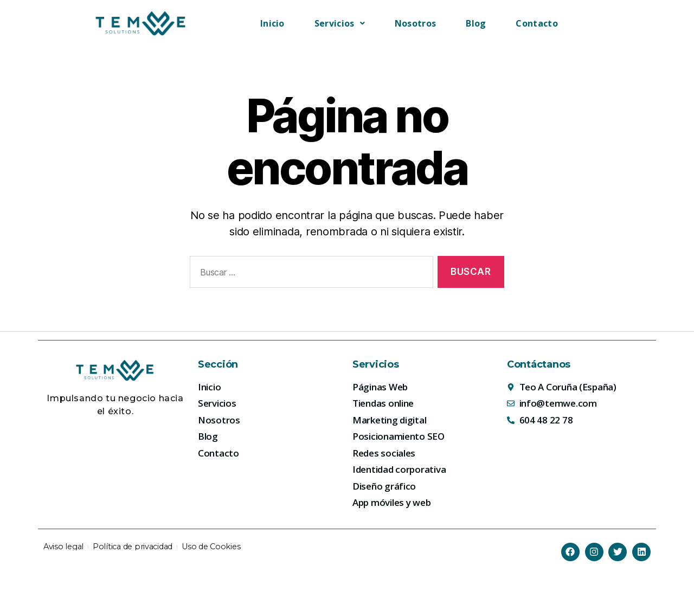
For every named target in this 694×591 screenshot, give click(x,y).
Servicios (339, 23)
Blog (476, 23)
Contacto (536, 23)
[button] (340, 23)
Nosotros (415, 23)
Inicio (272, 23)
